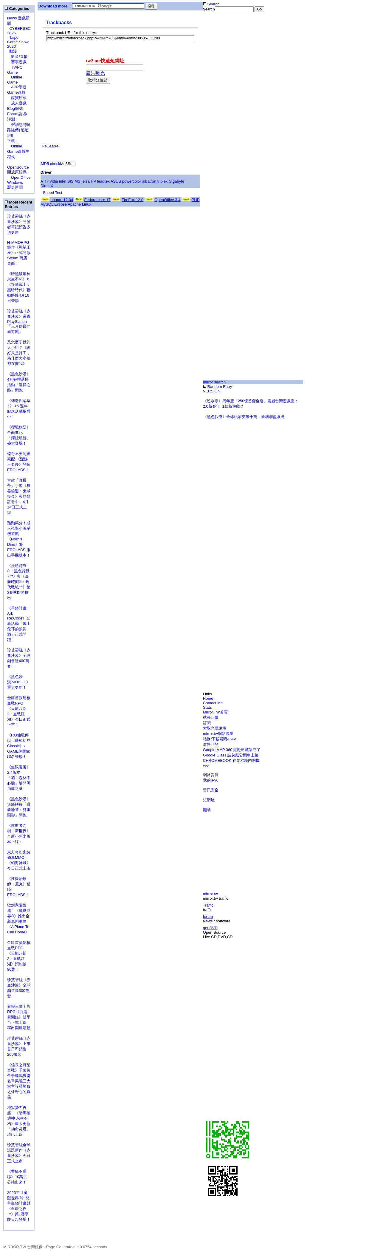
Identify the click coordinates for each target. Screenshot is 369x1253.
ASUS (116, 181)
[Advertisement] (222, 111)
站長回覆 (210, 717)
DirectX (47, 186)
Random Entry (217, 386)
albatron (149, 181)
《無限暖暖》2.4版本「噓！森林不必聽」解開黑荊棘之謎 (18, 778)
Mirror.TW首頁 (215, 712)
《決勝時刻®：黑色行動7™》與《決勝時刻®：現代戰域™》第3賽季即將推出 (18, 581)
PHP (196, 200)
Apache (74, 204)
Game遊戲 (16, 92)
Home (208, 698)
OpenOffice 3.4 (167, 200)
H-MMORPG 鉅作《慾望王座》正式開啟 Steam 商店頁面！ (18, 253)
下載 (11, 140)
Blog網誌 (15, 108)
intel (62, 181)
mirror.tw (210, 894)
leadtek (103, 181)
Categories (17, 8)
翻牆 (207, 809)
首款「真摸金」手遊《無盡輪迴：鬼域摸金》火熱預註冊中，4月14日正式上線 (18, 496)
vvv (206, 765)
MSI (78, 181)
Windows (15, 182)
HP (93, 181)
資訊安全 (210, 790)
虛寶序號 (17, 97)
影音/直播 (17, 56)
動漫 (13, 51)
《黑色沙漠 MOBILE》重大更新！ (18, 682)
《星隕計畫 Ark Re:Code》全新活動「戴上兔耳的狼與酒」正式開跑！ (18, 624)
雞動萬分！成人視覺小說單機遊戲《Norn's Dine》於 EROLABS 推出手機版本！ (18, 539)
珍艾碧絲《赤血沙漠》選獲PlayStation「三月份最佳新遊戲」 (18, 321)
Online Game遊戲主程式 (18, 151)
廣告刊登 (210, 744)
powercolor (131, 181)
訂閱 (207, 723)
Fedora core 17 (97, 200)
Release (50, 146)
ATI (43, 181)
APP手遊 (17, 87)
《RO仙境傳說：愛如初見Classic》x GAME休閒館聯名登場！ (18, 746)
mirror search (214, 382)
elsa (86, 181)
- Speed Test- (52, 192)
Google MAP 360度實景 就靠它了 (232, 750)
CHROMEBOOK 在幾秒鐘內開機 (231, 760)
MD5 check (50, 163)
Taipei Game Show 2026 (18, 42)
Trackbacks (59, 22)
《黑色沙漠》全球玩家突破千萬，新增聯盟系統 (243, 416)
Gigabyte (176, 181)
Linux (86, 204)
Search (211, 4)
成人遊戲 (17, 103)
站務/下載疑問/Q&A (220, 739)
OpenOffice (19, 177)
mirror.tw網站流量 (218, 733)
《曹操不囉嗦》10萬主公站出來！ (17, 1176)
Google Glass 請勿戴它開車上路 (230, 755)
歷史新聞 (15, 187)
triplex (162, 181)
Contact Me (213, 703)
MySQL (47, 204)
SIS (70, 181)
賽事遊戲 (17, 62)
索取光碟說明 (214, 728)
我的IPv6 (210, 780)
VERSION (212, 391)
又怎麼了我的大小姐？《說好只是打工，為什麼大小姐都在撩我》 (18, 353)
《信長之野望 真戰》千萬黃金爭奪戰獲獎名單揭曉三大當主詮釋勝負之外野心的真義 (18, 1081)
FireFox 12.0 (132, 200)
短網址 (209, 800)
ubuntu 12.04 (61, 200)
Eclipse (60, 204)
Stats (207, 707)
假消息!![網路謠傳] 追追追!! (18, 130)
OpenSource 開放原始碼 (18, 167)
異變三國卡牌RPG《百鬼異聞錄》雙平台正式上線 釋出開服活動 (18, 1017)
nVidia (52, 181)
